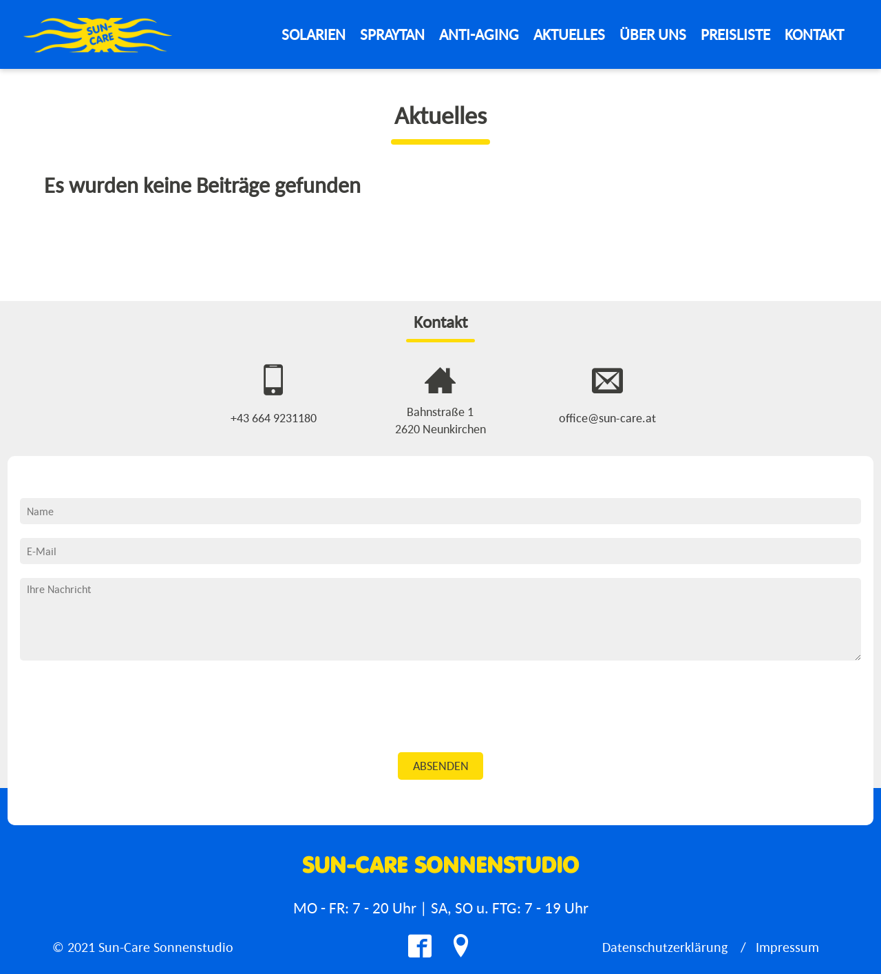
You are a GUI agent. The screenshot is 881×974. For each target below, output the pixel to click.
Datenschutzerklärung (665, 946)
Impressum (787, 946)
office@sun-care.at (607, 418)
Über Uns (652, 34)
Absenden (441, 766)
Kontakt (814, 34)
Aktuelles (569, 34)
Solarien (314, 34)
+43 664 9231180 (274, 418)
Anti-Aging (479, 34)
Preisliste (735, 34)
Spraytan (392, 34)
